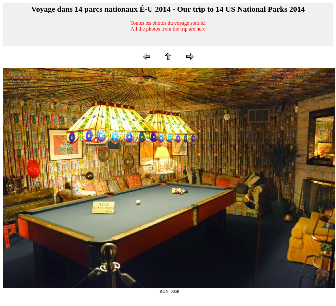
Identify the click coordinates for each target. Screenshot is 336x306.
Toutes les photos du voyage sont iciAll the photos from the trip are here (168, 26)
